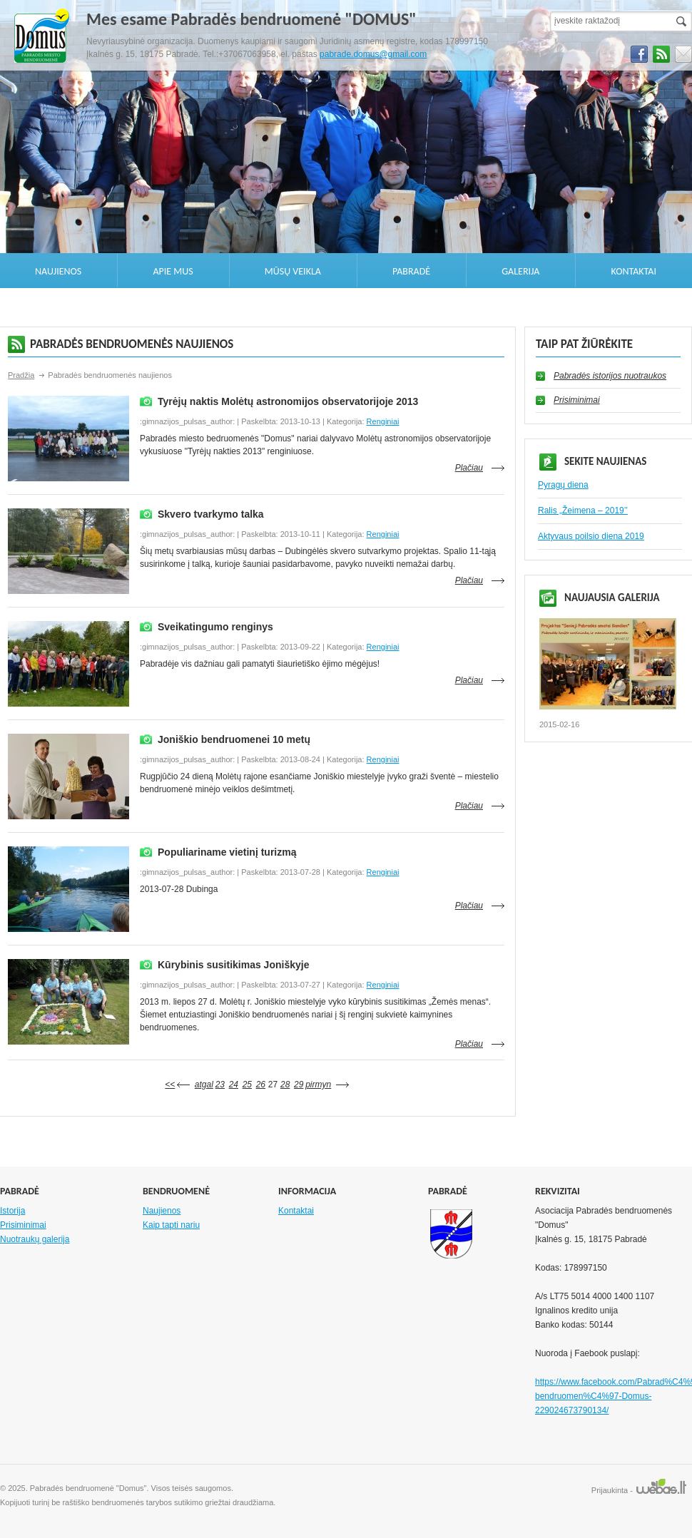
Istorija (12, 1211)
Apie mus (173, 271)
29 (298, 1085)
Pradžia (21, 375)
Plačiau (469, 468)
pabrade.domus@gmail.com (373, 54)
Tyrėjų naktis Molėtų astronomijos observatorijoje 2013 (288, 401)
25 (247, 1085)
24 (233, 1085)
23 (220, 1085)
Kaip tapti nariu (171, 1225)
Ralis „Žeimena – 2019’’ (583, 511)
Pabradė (411, 271)
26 (260, 1085)
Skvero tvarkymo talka (211, 514)
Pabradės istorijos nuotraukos (610, 376)
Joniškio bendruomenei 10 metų (234, 739)
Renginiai (383, 421)
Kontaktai (633, 271)
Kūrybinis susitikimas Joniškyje (233, 964)
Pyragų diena (563, 485)
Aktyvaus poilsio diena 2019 (591, 536)
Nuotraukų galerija (34, 1239)
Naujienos (58, 271)
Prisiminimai (577, 400)
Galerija (520, 271)
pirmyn (318, 1085)
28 (285, 1085)
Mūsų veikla (293, 271)
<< (170, 1085)
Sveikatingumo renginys (215, 626)
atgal (204, 1085)
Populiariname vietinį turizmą (227, 852)
